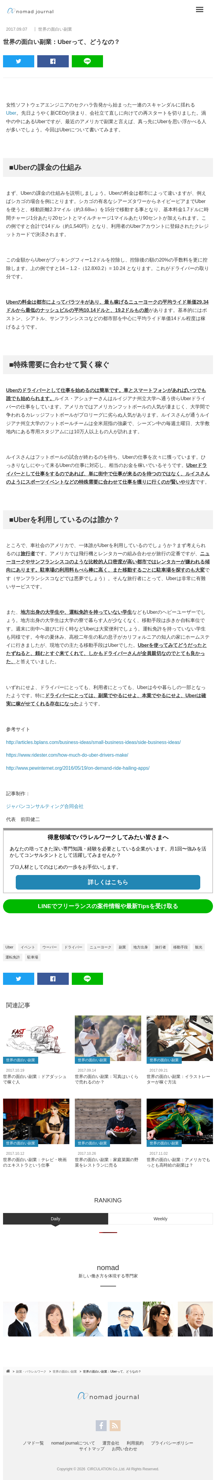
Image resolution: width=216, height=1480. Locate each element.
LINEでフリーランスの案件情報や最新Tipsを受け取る (108, 906)
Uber (11, 113)
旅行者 (160, 947)
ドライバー (73, 947)
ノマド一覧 (33, 1442)
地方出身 (140, 947)
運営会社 (110, 1442)
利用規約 (135, 1442)
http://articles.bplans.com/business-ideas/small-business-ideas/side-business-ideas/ (95, 742)
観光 (198, 947)
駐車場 (32, 957)
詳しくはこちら (108, 882)
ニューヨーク (100, 947)
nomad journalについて (73, 1442)
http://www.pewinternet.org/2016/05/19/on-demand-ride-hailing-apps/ (80, 767)
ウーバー (49, 947)
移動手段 (180, 947)
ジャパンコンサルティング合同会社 (45, 806)
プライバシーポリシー (172, 1442)
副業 (122, 947)
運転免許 (12, 957)
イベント (28, 947)
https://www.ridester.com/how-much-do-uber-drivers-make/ (68, 755)
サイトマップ (92, 1448)
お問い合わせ (124, 1448)
